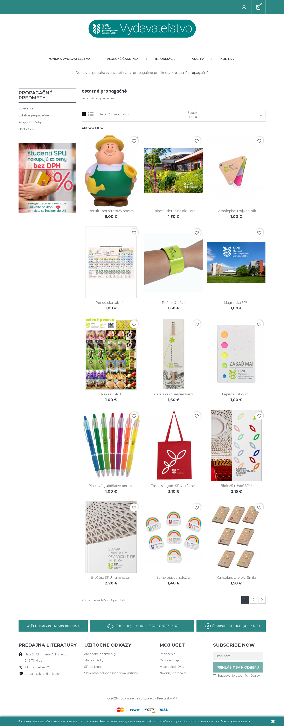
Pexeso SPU (111, 394)
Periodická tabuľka (111, 303)
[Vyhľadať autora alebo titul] (237, 7)
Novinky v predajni (173, 673)
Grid (84, 114)
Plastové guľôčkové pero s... (111, 486)
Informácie (165, 59)
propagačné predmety (35, 95)
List (92, 114)
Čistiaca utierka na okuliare (174, 211)
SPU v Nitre (92, 667)
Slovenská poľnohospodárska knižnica (111, 673)
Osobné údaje (170, 660)
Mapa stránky (93, 660)
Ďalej (262, 600)
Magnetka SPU (236, 303)
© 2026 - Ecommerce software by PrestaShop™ (142, 698)
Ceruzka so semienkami (173, 394)
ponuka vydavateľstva (69, 59)
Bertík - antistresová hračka (111, 211)
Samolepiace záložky (174, 578)
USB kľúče (26, 129)
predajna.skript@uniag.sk (42, 674)
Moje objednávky (172, 667)
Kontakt (228, 59)
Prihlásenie (167, 654)
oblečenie (26, 108)
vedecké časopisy (123, 59)
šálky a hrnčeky (30, 122)
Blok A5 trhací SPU (236, 486)
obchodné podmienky (100, 654)
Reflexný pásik (174, 303)
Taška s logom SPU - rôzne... (174, 486)
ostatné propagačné (34, 115)
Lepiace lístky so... (236, 394)
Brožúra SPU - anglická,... (111, 578)
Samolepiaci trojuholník (236, 211)
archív (198, 59)
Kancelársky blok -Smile (236, 578)
